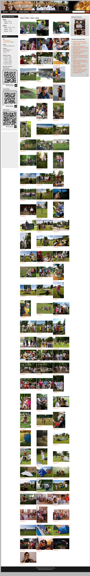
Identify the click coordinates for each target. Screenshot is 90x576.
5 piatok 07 (55, 478)
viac (87, 75)
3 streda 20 (55, 315)
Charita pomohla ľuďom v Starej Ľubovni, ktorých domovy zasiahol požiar (80, 48)
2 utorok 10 (39, 135)
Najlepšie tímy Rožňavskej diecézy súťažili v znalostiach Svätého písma (80, 43)
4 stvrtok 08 (39, 374)
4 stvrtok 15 (56, 408)
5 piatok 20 (22, 550)
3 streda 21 (23, 333)
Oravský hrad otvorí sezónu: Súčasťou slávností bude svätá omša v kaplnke (80, 62)
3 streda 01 (39, 219)
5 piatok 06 (39, 478)
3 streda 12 (23, 278)
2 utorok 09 (23, 138)
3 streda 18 (23, 317)
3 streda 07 (39, 247)
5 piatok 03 (39, 465)
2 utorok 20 (55, 187)
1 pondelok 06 (56, 51)
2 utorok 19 (39, 185)
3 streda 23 (55, 335)
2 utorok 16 (39, 169)
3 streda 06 (23, 250)
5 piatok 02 (22, 465)
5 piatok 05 (22, 478)
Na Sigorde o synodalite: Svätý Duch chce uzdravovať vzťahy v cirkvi (80, 57)
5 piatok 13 (55, 505)
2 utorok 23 (55, 200)
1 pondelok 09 (56, 65)
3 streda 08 (55, 247)
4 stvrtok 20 (39, 447)
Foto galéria (35, 12)
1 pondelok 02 (40, 37)
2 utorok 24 (23, 216)
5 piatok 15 (39, 523)
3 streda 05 (55, 231)
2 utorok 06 (23, 117)
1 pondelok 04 (23, 51)
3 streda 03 (23, 231)
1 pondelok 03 (56, 35)
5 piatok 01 (55, 444)
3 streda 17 (55, 299)
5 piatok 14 (22, 521)
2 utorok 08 (55, 120)
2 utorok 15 (23, 166)
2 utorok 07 (39, 120)
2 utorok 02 (55, 83)
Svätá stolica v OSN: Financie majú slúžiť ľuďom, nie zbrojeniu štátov (80, 52)
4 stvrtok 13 (23, 411)
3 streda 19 (39, 314)
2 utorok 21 (23, 200)
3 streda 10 (39, 262)
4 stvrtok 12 (56, 392)
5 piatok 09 (39, 492)
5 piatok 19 (55, 536)
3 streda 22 (39, 333)
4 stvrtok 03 (56, 348)
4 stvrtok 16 (23, 429)
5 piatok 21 (39, 551)
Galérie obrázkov (24, 16)
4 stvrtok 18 (56, 429)
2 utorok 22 (39, 200)
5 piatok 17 (22, 536)
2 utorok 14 (55, 151)
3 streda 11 (55, 262)
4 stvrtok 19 (23, 447)
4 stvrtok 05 (39, 361)
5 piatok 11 (22, 505)
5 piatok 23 (22, 563)
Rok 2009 (31, 16)
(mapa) (5, 52)
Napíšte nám (45, 12)
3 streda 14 (55, 281)
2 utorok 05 (55, 102)
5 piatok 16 (55, 521)
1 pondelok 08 (40, 65)
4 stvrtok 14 (39, 411)
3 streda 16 (39, 296)
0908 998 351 (7, 42)
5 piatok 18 (39, 536)
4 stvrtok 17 (39, 426)
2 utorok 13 (39, 151)
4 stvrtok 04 (23, 361)
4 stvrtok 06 (56, 361)
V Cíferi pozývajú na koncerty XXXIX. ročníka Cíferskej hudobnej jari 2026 (80, 71)
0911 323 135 (7, 40)
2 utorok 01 (39, 81)
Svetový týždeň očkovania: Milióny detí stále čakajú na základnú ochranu (79, 66)
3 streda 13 (39, 278)
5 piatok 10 (55, 492)
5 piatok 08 (22, 492)
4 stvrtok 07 (23, 374)
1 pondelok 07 (23, 65)
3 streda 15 (23, 296)
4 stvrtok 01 (23, 348)
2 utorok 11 (55, 135)
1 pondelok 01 (23, 35)
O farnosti (13, 12)
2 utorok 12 (23, 151)
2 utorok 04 (39, 99)
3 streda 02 (55, 219)
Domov (5, 12)
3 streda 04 (39, 231)
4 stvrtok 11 (39, 390)
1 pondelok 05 (40, 51)
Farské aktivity (24, 12)
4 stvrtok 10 (23, 390)
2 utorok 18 (23, 185)
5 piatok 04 (55, 463)
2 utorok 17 (55, 169)
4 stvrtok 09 (56, 374)
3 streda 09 (23, 262)
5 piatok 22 (55, 550)
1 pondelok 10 (23, 81)
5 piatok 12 (39, 505)
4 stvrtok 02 (39, 348)
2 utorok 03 (23, 99)
